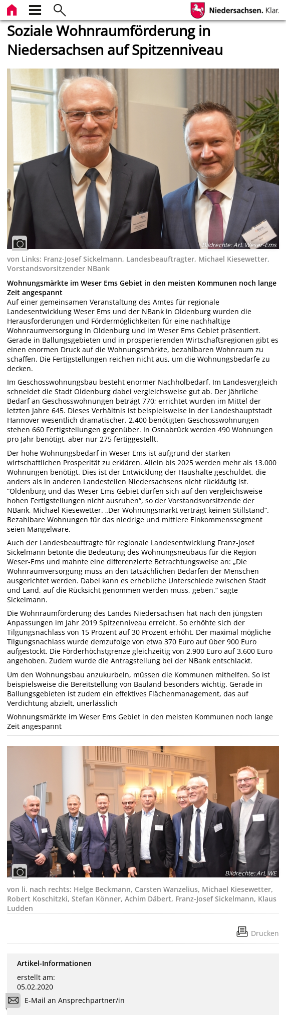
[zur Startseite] (13, 9)
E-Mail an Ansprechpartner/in (68, 1001)
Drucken (265, 933)
